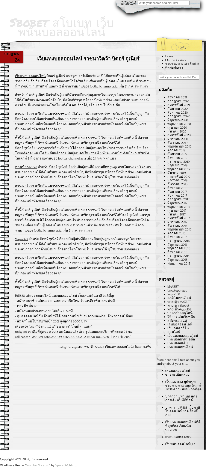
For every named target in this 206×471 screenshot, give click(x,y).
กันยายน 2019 (177, 154)
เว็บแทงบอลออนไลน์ (30, 76)
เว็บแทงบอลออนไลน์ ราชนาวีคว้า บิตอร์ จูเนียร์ (88, 59)
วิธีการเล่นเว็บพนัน (181, 317)
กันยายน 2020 (177, 109)
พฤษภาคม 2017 (178, 207)
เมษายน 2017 (176, 210)
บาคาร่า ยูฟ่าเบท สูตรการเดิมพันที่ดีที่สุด (181, 398)
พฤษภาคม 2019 (178, 169)
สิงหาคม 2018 (177, 188)
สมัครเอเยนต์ (177, 321)
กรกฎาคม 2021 (178, 101)
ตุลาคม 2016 (176, 233)
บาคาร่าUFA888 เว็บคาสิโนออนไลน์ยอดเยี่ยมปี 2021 (182, 411)
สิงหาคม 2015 (177, 252)
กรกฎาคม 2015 (178, 256)
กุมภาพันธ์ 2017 (178, 218)
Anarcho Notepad (37, 465)
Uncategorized (177, 290)
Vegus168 (21, 239)
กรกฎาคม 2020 (178, 116)
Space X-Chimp (65, 465)
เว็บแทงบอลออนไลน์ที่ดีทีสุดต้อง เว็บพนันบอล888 (182, 426)
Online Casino (175, 60)
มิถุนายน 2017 (177, 203)
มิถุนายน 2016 (177, 245)
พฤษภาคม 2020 (179, 124)
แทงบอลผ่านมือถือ (181, 339)
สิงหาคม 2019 (177, 158)
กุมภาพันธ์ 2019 (178, 177)
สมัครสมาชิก (27, 301)
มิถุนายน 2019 (177, 165)
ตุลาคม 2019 (176, 150)
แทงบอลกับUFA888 (178, 437)
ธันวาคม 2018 (177, 184)
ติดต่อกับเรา (174, 67)
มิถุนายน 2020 (177, 120)
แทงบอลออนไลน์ (180, 347)
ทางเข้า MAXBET (179, 302)
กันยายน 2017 (177, 192)
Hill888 (20, 296)
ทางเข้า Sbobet (26, 167)
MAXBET (173, 287)
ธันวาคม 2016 (177, 226)
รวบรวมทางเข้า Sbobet (182, 64)
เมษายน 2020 (177, 127)
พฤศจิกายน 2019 (179, 146)
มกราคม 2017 (177, 222)
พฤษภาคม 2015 (178, 263)
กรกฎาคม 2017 (178, 199)
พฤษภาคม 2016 (178, 248)
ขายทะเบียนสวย (177, 374)
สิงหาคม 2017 (177, 195)
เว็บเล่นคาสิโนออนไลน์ (178, 330)
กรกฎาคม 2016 (178, 241)
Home (169, 56)
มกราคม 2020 (177, 139)
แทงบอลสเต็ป (177, 343)
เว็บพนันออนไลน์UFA (180, 444)
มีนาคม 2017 (176, 214)
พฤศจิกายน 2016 (179, 229)
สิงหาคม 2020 (177, 112)
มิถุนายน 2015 (177, 260)
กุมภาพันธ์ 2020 (179, 135)
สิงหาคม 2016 (177, 237)
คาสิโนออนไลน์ (179, 298)
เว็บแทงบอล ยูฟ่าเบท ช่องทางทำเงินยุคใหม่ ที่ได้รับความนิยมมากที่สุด (183, 385)
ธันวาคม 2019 (177, 143)
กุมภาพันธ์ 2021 (178, 105)
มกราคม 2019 (177, 180)
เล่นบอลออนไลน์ (179, 324)
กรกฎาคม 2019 (178, 162)
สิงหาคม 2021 (177, 97)
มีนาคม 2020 (176, 131)
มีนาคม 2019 (176, 173)
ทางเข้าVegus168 (179, 309)
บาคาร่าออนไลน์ (179, 313)
